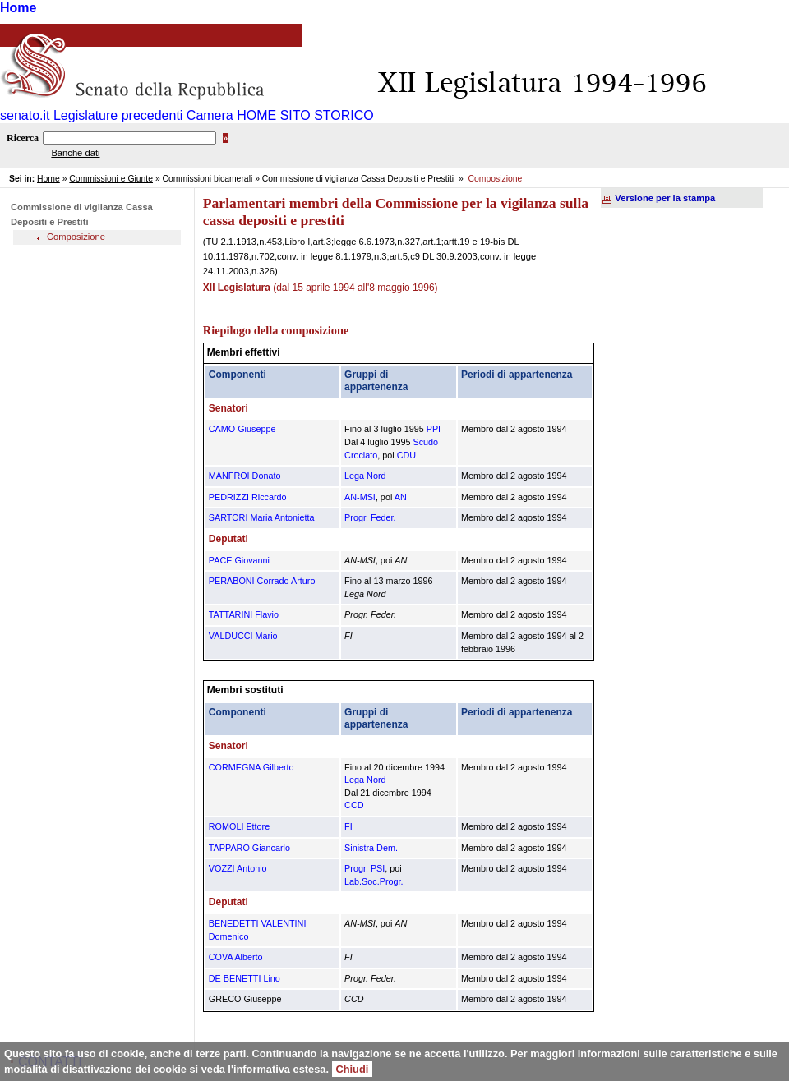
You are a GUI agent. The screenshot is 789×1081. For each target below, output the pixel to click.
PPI (434, 429)
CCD (353, 805)
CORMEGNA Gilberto (251, 767)
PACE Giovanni (239, 560)
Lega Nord (364, 476)
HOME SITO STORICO (305, 115)
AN (400, 497)
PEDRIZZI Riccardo (248, 497)
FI (348, 826)
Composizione (76, 237)
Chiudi (352, 1069)
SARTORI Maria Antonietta (262, 517)
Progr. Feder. (369, 517)
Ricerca (23, 138)
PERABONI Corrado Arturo (262, 581)
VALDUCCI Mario (243, 636)
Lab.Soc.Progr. (373, 881)
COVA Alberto (236, 957)
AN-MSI (360, 497)
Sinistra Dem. (371, 848)
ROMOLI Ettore (239, 826)
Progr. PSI (364, 868)
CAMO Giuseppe (242, 429)
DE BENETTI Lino (244, 978)
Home (18, 8)
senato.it (24, 115)
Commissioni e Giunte (111, 178)
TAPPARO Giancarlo (249, 848)
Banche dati (75, 153)
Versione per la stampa (665, 198)
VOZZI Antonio (238, 868)
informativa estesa (279, 1069)
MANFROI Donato (245, 476)
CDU (406, 455)
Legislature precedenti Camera (143, 115)
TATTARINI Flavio (244, 614)
